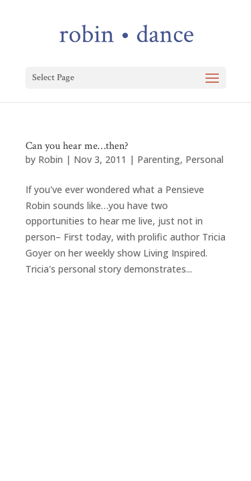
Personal (204, 159)
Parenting (158, 159)
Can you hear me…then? (77, 146)
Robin (50, 159)
